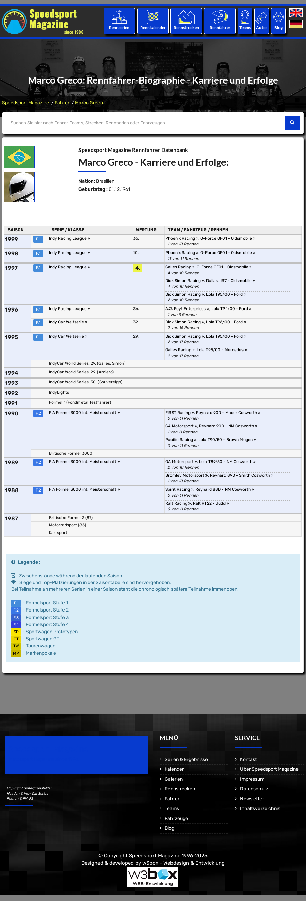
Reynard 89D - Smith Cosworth (241, 475)
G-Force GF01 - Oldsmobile (227, 238)
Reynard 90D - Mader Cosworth (228, 412)
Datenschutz (254, 789)
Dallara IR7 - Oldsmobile (230, 280)
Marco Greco (89, 103)
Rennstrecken (186, 27)
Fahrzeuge (176, 818)
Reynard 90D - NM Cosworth (228, 426)
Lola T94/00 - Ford (231, 308)
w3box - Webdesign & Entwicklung (183, 863)
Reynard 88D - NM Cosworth (224, 489)
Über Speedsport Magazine (269, 769)
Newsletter (252, 799)
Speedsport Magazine (25, 103)
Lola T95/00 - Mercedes (222, 349)
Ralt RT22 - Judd (211, 503)
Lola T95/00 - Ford (226, 294)
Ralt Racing (178, 503)
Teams (245, 27)
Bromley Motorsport (186, 475)
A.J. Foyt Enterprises (187, 308)
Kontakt (248, 759)
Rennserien (119, 27)
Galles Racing (180, 267)
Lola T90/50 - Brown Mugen (227, 439)
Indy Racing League (69, 238)
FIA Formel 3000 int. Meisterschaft (84, 412)
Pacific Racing (180, 439)
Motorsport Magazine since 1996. (44, 759)
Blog (278, 27)
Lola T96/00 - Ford (226, 322)
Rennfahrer (220, 27)
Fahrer (62, 103)
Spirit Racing (179, 489)
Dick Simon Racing (184, 280)
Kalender (174, 769)
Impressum (252, 779)
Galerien (174, 779)
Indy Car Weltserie (68, 322)
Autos (261, 27)
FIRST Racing (179, 412)
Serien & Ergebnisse (186, 759)
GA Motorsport (181, 426)
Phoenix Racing (181, 238)
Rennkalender (152, 27)
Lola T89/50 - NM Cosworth (227, 461)
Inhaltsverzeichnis (260, 809)
